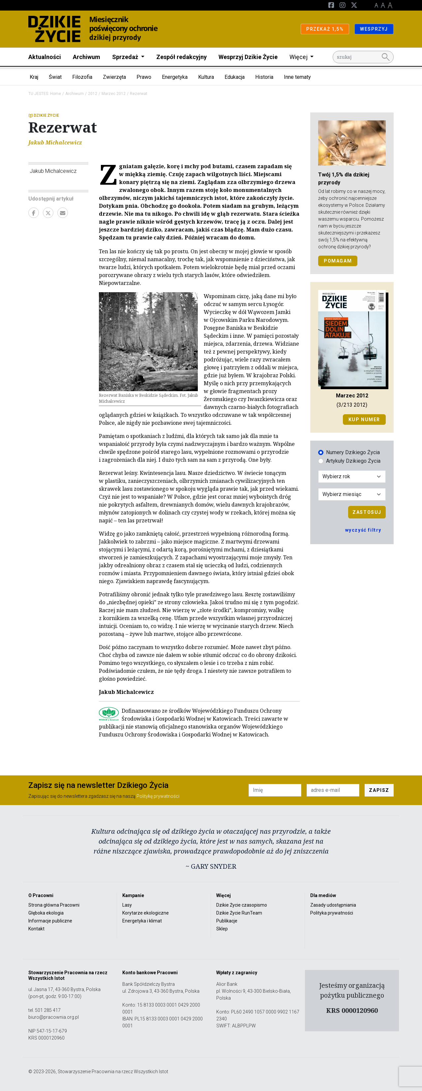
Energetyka (175, 77)
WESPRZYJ (374, 29)
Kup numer (364, 419)
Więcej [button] (299, 56)
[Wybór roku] (352, 476)
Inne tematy (297, 77)
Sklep (222, 928)
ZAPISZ (379, 790)
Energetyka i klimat (142, 920)
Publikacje (226, 920)
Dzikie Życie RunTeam (239, 913)
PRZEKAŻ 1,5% (325, 29)
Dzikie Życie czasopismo (241, 905)
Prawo (143, 77)
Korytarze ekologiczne (145, 913)
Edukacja (235, 77)
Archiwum (86, 56)
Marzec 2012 (114, 93)
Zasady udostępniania (333, 905)
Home (55, 93)
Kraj (34, 77)
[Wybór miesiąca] (352, 494)
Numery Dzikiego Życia (353, 452)
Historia (264, 77)
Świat (55, 77)
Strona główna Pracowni (53, 905)
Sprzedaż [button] (125, 56)
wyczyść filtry (363, 530)
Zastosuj (366, 512)
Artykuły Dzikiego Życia (353, 461)
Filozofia (82, 77)
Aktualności (44, 56)
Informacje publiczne (50, 920)
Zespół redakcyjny (181, 56)
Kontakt (36, 928)
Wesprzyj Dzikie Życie (248, 56)
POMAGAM (338, 261)
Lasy (127, 905)
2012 (92, 93)
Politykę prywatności (157, 796)
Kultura (206, 77)
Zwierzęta (114, 77)
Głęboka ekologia (46, 913)
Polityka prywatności (331, 913)
